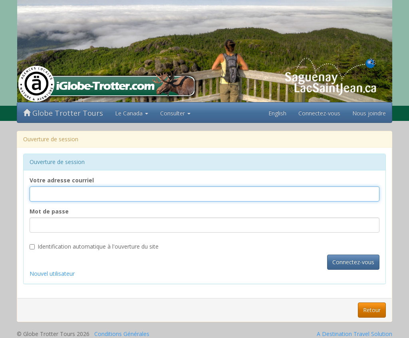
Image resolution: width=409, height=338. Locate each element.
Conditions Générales (121, 334)
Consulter (175, 113)
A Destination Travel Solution (354, 334)
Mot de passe (49, 211)
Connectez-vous (319, 113)
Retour (372, 310)
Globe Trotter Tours (63, 113)
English (277, 113)
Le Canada (131, 113)
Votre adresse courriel (62, 180)
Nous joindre (369, 113)
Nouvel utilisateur (52, 273)
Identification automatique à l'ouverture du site (94, 246)
